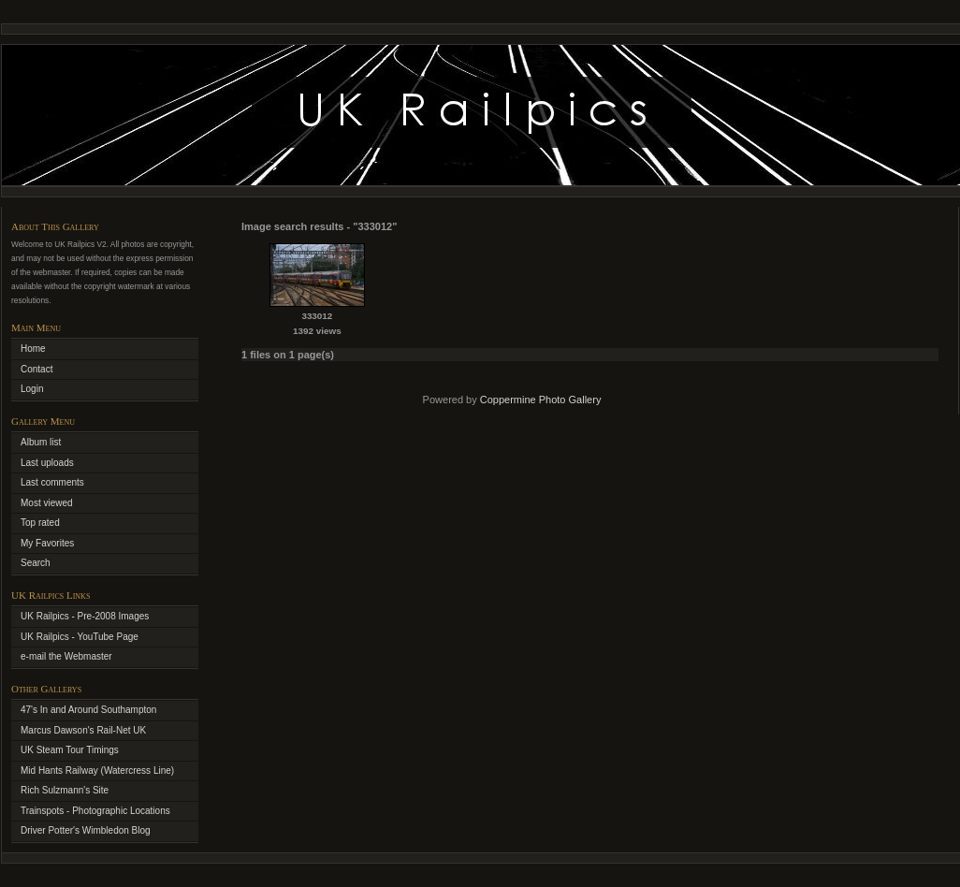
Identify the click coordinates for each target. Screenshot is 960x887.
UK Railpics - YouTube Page (79, 637)
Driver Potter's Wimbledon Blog (86, 830)
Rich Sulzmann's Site (65, 790)
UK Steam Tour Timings (70, 750)
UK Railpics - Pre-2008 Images (85, 616)
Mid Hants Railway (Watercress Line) (97, 770)
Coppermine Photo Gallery (541, 399)
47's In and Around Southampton (88, 710)
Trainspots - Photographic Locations (95, 811)
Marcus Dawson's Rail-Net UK (83, 730)
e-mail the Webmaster (66, 656)
